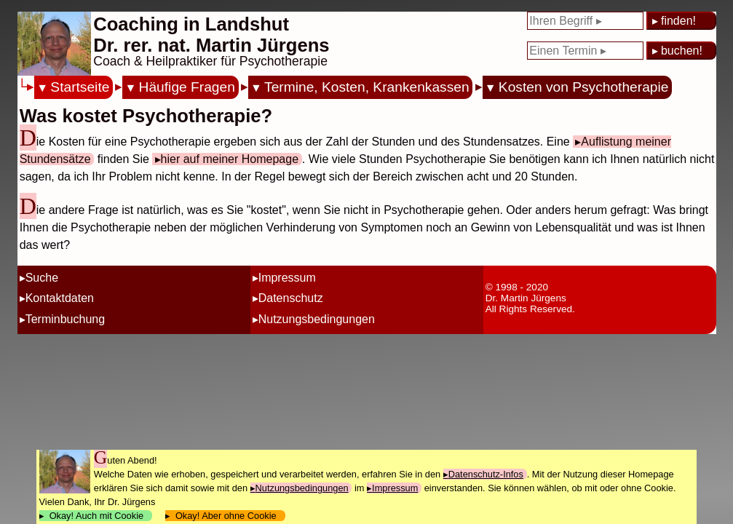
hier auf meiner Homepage (229, 159)
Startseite (79, 87)
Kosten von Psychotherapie (584, 87)
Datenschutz (290, 298)
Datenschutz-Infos (485, 474)
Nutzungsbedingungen (316, 319)
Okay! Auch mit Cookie (96, 515)
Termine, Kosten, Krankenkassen (366, 87)
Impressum (287, 277)
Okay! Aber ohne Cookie (226, 515)
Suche (41, 277)
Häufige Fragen (187, 87)
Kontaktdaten (59, 298)
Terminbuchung (65, 319)
